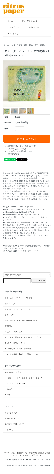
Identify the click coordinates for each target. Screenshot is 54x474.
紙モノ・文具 (10, 304)
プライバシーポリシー (21, 455)
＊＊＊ (35, 251)
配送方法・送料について (14, 424)
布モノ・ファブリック (13, 332)
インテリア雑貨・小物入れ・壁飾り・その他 (22, 354)
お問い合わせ (32, 27)
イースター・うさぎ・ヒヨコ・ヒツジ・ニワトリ (24, 378)
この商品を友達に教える (16, 149)
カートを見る (11, 34)
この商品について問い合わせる (19, 151)
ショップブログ (12, 27)
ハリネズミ (9, 389)
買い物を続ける (13, 154)
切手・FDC (9, 315)
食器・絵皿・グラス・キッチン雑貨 (18, 298)
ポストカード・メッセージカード (18, 309)
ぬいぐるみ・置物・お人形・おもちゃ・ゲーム (23, 337)
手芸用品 (8, 326)
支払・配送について (27, 21)
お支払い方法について (13, 418)
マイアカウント (11, 430)
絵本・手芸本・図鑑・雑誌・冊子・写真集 (28, 45)
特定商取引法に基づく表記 (39, 453)
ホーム (8, 21)
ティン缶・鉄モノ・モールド (16, 343)
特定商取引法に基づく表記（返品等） (22, 146)
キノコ (7, 395)
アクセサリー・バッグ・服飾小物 (18, 349)
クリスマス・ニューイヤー (15, 384)
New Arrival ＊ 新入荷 (13, 372)
